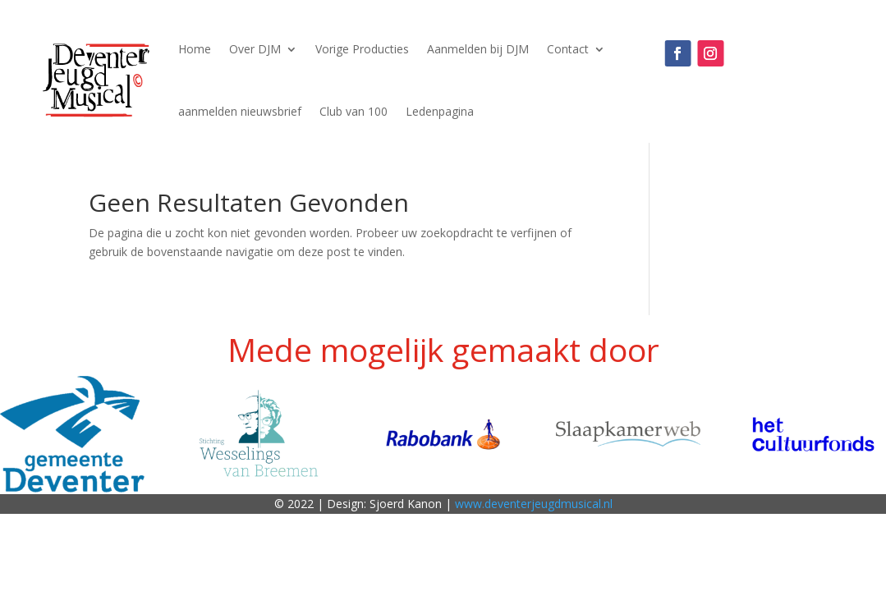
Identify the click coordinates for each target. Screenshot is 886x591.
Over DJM (255, 49)
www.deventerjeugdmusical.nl (534, 503)
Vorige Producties (362, 49)
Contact (568, 49)
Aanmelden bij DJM (478, 49)
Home (194, 49)
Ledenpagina (440, 111)
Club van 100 (353, 111)
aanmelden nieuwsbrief (239, 111)
